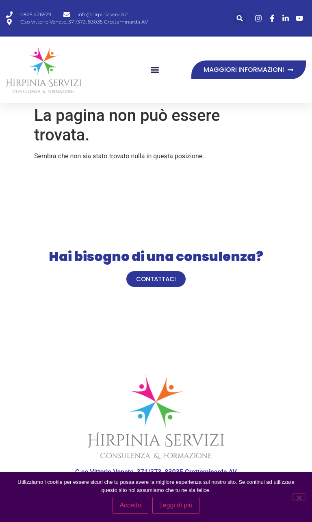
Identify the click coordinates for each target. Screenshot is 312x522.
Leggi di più (176, 505)
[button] (239, 18)
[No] (299, 496)
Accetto (130, 505)
